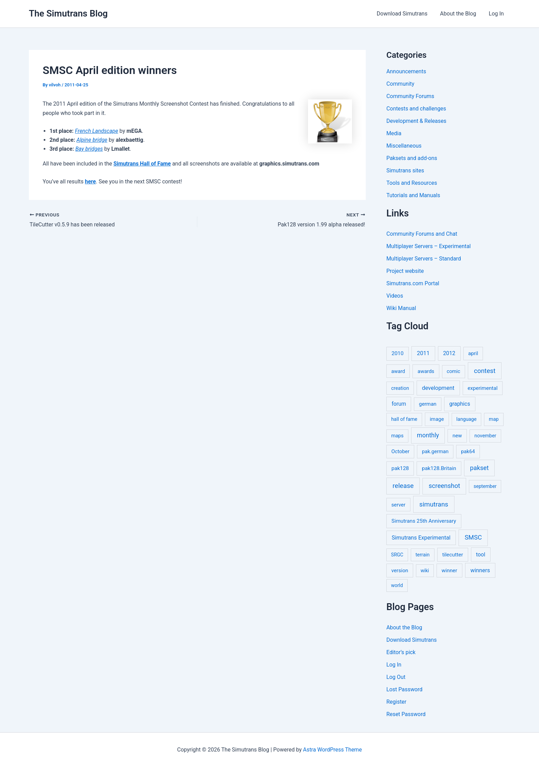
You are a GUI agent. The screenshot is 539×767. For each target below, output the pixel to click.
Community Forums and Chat (422, 234)
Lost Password (404, 689)
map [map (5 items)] (493, 419)
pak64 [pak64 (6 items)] (468, 451)
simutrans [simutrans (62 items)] (433, 504)
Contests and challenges (416, 108)
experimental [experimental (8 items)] (482, 388)
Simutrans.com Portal (413, 283)
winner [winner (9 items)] (449, 570)
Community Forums (410, 96)
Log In (497, 13)
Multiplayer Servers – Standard (424, 258)
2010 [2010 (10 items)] (398, 353)
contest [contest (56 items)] (485, 371)
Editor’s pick (401, 652)
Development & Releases (416, 121)
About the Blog (460, 13)
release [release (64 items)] (403, 486)
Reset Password (406, 714)
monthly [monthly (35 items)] (428, 435)
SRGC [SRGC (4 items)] (397, 554)
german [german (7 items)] (428, 404)
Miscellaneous (404, 145)
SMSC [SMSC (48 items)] (473, 537)
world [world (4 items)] (397, 585)
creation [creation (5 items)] (400, 388)
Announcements (406, 71)
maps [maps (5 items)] (397, 436)
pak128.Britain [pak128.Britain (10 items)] (439, 468)
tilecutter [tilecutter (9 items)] (452, 555)
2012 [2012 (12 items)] (449, 353)
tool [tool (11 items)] (480, 554)
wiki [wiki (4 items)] (425, 570)
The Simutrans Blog (68, 13)
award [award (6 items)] (398, 371)
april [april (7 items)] (473, 353)
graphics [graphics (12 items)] (459, 404)
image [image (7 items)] (437, 419)
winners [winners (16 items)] (480, 570)
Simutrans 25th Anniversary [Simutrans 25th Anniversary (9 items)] (424, 521)
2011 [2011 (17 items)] (423, 353)
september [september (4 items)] (485, 486)
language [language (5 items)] (466, 419)
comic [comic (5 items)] (453, 371)
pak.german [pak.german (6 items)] (435, 451)
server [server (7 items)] (398, 505)
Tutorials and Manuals (413, 195)
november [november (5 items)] (485, 436)
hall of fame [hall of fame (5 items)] (404, 419)
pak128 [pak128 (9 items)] (400, 468)
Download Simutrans (406, 13)
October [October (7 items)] (400, 451)
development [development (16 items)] (438, 388)
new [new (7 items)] (457, 436)
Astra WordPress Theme (332, 749)
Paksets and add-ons (412, 158)
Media (394, 133)
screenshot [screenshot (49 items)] (444, 486)
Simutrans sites (405, 170)
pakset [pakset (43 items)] (479, 467)
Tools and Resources (412, 183)
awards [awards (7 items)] (426, 371)
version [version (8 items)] (400, 570)
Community (400, 84)
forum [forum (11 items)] (399, 404)
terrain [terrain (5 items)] (423, 555)
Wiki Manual (401, 308)
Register (396, 702)
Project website (405, 271)
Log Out (396, 677)
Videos (394, 295)
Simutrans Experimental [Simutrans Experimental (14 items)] (421, 537)
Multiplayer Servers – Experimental (428, 246)
